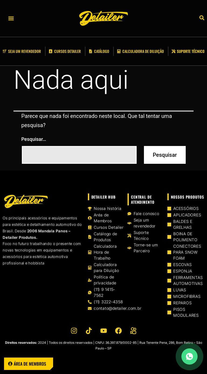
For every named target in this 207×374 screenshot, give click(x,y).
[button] (10, 18)
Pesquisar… (33, 139)
